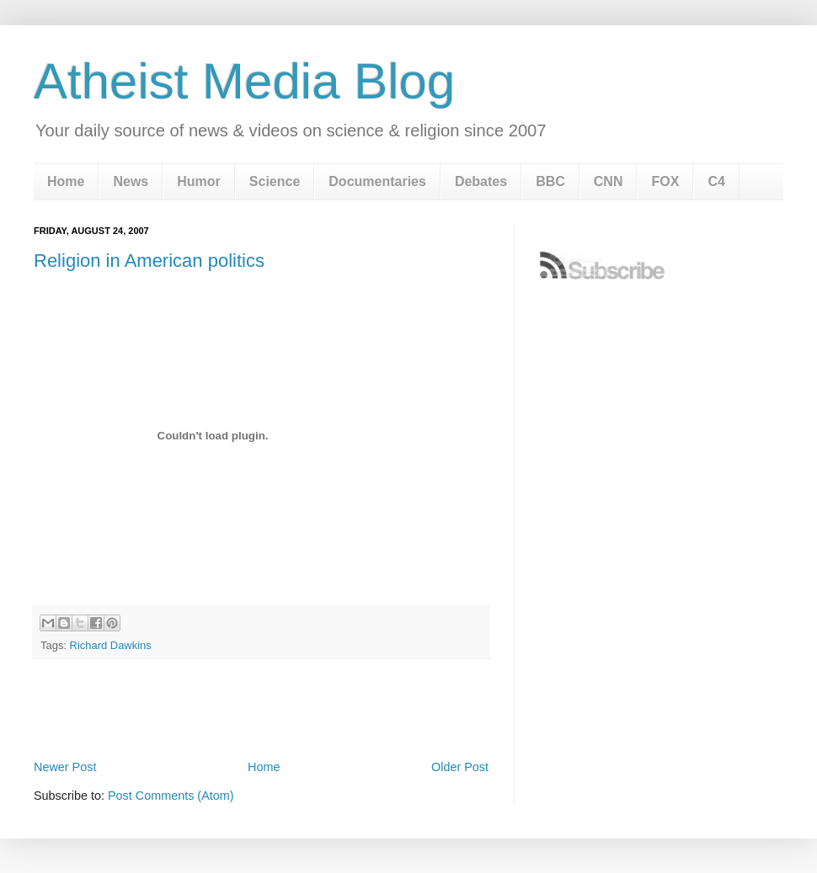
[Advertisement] (261, 709)
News (130, 181)
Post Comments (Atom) (171, 795)
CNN (608, 181)
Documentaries (377, 181)
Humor (199, 181)
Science (274, 181)
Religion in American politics (149, 260)
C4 (716, 181)
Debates (481, 181)
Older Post (460, 767)
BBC (550, 181)
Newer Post (65, 767)
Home (65, 181)
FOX (665, 181)
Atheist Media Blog (244, 81)
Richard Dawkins (111, 645)
